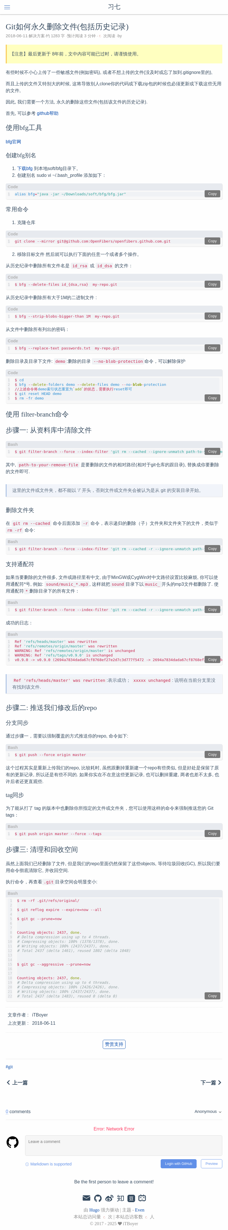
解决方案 (37, 36)
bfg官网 (13, 141)
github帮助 (47, 113)
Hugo (94, 1210)
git (10, 1066)
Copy (212, 194)
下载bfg (25, 168)
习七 (114, 7)
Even (139, 1210)
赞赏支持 (114, 1044)
